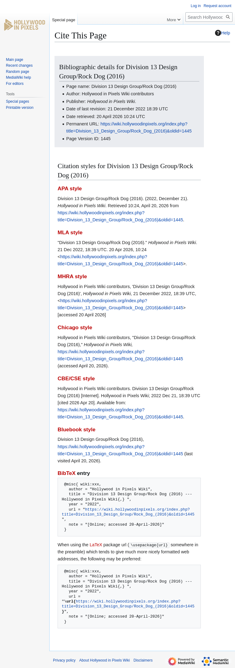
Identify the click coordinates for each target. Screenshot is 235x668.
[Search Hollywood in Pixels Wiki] (209, 17)
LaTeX (96, 544)
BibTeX (66, 473)
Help (222, 33)
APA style (70, 188)
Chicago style (75, 327)
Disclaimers (142, 660)
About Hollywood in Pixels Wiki (104, 660)
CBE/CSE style (76, 378)
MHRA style (72, 276)
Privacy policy (64, 660)
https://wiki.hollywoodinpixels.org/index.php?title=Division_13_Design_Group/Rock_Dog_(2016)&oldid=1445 (128, 512)
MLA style (70, 232)
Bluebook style (76, 429)
